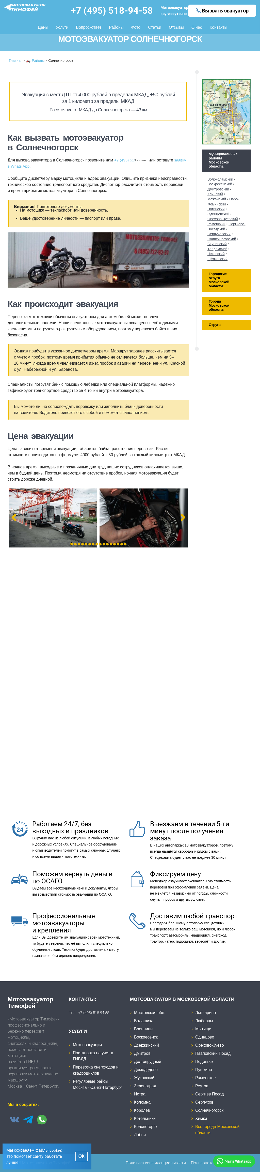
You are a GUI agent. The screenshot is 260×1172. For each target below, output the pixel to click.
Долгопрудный (147, 1061)
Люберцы (204, 1021)
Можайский (216, 199)
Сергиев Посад (209, 1094)
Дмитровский (218, 189)
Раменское (205, 1078)
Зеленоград (145, 1086)
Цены (43, 27)
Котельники (145, 1118)
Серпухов (204, 1102)
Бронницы (143, 1029)
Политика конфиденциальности (156, 1163)
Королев (142, 1110)
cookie (55, 1150)
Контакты (218, 27)
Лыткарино (205, 1013)
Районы (116, 27)
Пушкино (203, 1069)
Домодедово (146, 1069)
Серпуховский (219, 234)
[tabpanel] (53, 517)
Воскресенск (146, 1037)
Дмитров (142, 1053)
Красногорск (145, 1126)
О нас (196, 27)
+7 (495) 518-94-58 (110, 10)
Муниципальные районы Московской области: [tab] (223, 161)
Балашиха (143, 1021)
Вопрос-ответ (88, 27)
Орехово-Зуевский (222, 219)
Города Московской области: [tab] (219, 306)
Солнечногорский (221, 239)
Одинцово (204, 1037)
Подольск (204, 1061)
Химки (201, 1118)
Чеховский (215, 254)
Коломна (142, 1102)
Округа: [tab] (215, 325)
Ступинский (217, 244)
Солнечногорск (209, 1110)
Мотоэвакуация (87, 1045)
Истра (139, 1094)
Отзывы (176, 27)
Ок (81, 1156)
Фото (135, 27)
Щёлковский (217, 259)
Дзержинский (146, 1045)
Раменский (216, 224)
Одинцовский (218, 214)
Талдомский (217, 249)
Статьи (154, 27)
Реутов (201, 1086)
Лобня (140, 1135)
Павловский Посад (213, 1053)
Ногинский (215, 209)
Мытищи (203, 1029)
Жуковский (144, 1078)
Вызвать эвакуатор (225, 10)
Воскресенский (219, 184)
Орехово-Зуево (209, 1045)
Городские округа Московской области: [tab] (219, 280)
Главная (15, 61)
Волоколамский (220, 179)
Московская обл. (149, 1013)
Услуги (62, 27)
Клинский (215, 194)
